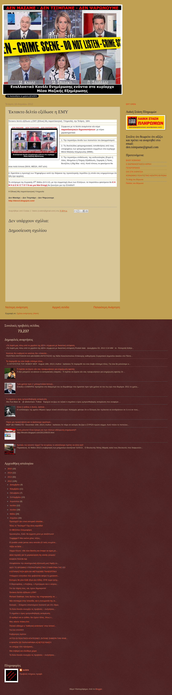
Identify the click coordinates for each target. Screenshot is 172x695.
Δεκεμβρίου (15, 484)
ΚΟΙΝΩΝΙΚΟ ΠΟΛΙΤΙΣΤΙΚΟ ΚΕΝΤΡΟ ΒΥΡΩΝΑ (146, 175)
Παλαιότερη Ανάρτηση (107, 307)
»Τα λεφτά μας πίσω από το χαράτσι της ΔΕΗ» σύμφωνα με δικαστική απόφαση (40, 345)
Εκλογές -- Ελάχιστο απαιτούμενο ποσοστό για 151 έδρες (34, 605)
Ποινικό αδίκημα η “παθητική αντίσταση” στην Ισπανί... (32, 626)
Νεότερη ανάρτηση (16, 307)
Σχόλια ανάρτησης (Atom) (28, 313)
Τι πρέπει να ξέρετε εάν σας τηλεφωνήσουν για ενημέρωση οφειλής (46, 369)
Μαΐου (13, 514)
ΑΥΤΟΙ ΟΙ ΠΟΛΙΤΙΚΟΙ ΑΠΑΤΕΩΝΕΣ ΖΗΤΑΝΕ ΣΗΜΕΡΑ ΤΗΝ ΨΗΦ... (38, 638)
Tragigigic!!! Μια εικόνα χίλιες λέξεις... (25, 538)
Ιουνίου (13, 510)
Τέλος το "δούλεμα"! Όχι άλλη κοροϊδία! (26, 526)
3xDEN (26, 670)
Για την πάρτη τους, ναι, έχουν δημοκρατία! (27, 588)
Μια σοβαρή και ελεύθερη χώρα (23, 651)
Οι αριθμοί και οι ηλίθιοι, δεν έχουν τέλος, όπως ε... (31, 617)
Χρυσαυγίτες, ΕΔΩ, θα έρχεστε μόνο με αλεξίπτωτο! (31, 534)
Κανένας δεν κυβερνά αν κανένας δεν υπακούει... (27, 353)
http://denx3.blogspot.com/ (21, 201)
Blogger (98, 689)
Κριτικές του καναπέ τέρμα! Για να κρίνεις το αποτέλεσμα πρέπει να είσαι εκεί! (50, 445)
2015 (10, 469)
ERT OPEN (131, 104)
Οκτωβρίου (15, 493)
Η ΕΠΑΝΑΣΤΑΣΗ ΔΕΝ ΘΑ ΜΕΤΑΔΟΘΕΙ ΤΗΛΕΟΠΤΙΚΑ (33, 571)
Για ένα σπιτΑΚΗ (16, 630)
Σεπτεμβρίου (15, 497)
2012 (10, 481)
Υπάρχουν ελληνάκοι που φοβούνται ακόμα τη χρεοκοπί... (34, 576)
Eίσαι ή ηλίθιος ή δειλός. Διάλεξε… (31, 407)
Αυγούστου (15, 501)
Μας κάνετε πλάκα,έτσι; (19, 621)
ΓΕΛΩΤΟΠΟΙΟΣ (133, 168)
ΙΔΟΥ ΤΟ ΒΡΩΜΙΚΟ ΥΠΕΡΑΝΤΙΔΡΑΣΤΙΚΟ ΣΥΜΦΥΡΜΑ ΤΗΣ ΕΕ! (37, 567)
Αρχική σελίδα (60, 307)
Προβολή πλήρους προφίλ (31, 674)
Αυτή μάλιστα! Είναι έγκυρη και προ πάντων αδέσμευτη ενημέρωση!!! (46, 430)
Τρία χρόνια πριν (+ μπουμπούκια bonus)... (35, 384)
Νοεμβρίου (15, 489)
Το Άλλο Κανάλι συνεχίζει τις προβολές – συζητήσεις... (32, 609)
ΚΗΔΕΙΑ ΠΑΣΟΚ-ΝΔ (18, 559)
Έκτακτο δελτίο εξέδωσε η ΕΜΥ (22, 592)
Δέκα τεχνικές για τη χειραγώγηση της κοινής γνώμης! (32, 555)
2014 (10, 473)
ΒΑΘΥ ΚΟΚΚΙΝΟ (133, 160)
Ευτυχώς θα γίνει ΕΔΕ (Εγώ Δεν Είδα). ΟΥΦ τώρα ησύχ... (34, 580)
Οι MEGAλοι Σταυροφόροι (20, 530)
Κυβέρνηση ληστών (17, 634)
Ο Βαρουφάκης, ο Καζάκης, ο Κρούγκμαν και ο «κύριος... (33, 584)
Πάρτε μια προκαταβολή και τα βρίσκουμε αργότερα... (29, 422)
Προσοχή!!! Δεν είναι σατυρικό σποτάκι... (26, 521)
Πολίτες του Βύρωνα (134, 183)
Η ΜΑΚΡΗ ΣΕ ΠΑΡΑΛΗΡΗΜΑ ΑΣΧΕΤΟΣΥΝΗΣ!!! (30, 642)
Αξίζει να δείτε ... (16, 546)
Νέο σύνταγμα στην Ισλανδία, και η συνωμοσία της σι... (33, 601)
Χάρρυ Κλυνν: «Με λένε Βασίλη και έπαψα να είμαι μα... (33, 551)
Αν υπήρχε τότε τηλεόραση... (21, 647)
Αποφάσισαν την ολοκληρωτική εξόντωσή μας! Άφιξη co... (34, 563)
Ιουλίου (13, 505)
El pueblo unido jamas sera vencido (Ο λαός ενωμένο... (33, 542)
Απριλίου (14, 518)
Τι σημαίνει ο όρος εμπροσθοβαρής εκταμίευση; (26, 399)
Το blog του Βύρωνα (134, 179)
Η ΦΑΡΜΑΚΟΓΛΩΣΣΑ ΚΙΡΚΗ (138, 164)
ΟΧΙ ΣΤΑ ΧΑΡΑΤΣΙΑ (134, 172)
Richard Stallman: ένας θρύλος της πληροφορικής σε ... (33, 596)
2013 (10, 477)
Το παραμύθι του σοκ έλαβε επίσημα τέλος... (25, 361)
